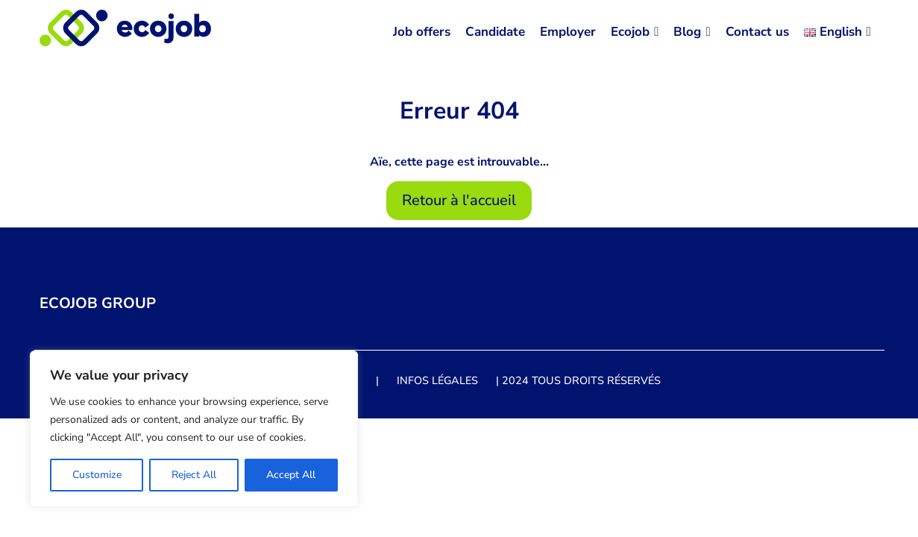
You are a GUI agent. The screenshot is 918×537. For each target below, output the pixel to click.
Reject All (194, 475)
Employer (568, 31)
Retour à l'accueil (459, 200)
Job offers (421, 31)
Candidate (495, 31)
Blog (691, 31)
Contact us (757, 31)
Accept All (290, 475)
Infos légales (437, 380)
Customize (97, 475)
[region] (194, 429)
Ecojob (634, 31)
